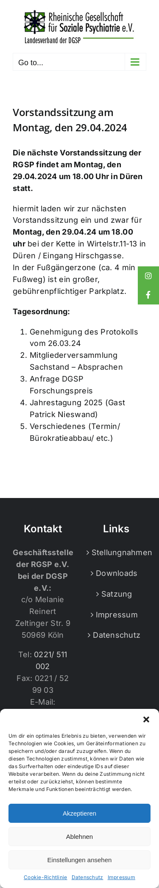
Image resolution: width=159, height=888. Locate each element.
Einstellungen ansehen (79, 859)
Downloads (116, 573)
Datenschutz (87, 877)
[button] (146, 719)
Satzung (116, 593)
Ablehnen (79, 836)
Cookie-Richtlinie (45, 877)
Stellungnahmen (117, 552)
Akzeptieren (79, 813)
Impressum (121, 877)
